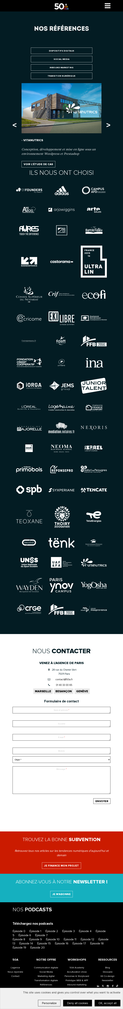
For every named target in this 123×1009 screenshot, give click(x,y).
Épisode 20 (37, 947)
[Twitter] (103, 986)
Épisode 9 (35, 939)
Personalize (49, 1003)
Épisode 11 (70, 939)
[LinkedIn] (98, 986)
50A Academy (77, 967)
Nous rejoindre (15, 971)
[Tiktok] (117, 986)
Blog (107, 967)
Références (46, 984)
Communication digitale (46, 967)
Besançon (63, 691)
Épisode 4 (85, 931)
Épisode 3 (68, 931)
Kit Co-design (108, 976)
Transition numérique (62, 76)
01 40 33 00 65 (64, 685)
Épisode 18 (97, 943)
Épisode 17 (79, 943)
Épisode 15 (44, 943)
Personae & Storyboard (77, 976)
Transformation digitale (46, 980)
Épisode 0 (19, 931)
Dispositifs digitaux (61, 51)
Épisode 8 (19, 939)
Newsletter (107, 980)
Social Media (61, 59)
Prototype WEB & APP (77, 980)
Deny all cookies (77, 1003)
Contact (15, 976)
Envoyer (101, 801)
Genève (82, 691)
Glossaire (108, 971)
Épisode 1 (35, 931)
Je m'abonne (61, 894)
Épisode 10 (53, 939)
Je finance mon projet (61, 865)
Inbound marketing (62, 67)
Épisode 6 (24, 935)
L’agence (15, 967)
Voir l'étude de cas (38, 164)
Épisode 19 (19, 947)
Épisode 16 (61, 943)
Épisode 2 (51, 931)
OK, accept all (107, 1003)
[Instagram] (107, 986)
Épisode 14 (26, 943)
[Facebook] (112, 986)
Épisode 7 (41, 935)
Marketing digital (46, 976)
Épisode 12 (87, 939)
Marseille (43, 691)
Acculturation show (77, 971)
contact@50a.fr (64, 679)
